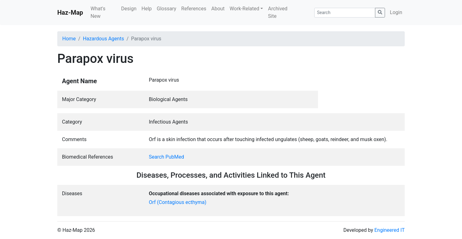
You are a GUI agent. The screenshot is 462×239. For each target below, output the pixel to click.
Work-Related (244, 9)
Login (396, 12)
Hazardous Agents (103, 39)
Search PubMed (166, 157)
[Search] (344, 13)
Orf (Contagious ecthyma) (178, 202)
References (193, 9)
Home (69, 39)
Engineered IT (389, 230)
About (218, 9)
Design (128, 9)
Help (146, 9)
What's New (97, 12)
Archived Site (277, 12)
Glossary (166, 9)
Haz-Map (70, 12)
